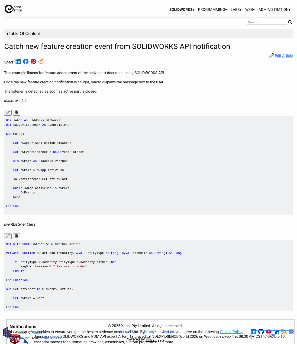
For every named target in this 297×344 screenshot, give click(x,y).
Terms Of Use (50, 337)
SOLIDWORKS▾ (181, 9)
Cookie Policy (231, 332)
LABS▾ (236, 9)
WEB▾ (250, 9)
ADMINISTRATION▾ (274, 9)
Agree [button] (271, 335)
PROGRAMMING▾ (212, 9)
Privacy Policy (18, 337)
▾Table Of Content (23, 33)
